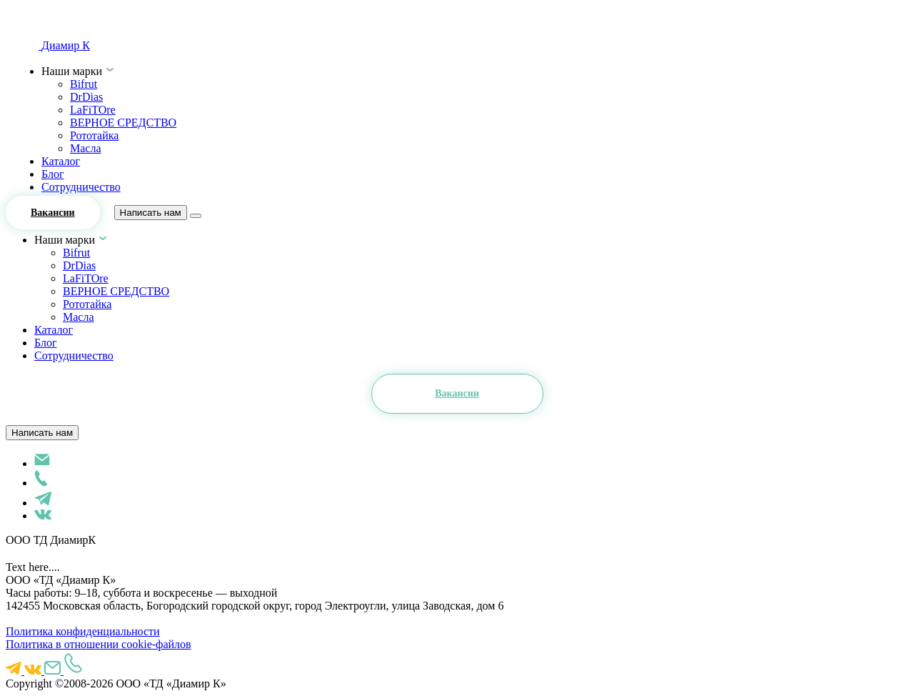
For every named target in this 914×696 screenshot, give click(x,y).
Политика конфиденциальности (83, 631)
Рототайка (94, 135)
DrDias (86, 97)
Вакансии (53, 212)
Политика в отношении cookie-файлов (98, 644)
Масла (85, 148)
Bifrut (83, 84)
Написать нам (150, 212)
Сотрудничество (81, 187)
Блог (52, 174)
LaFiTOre (93, 110)
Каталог (60, 161)
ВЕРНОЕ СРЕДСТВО (123, 122)
